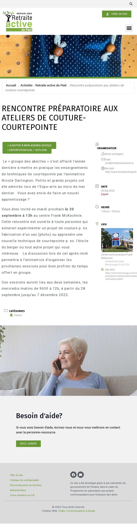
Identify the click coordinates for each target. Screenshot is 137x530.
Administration (18, 490)
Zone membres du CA (22, 495)
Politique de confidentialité (24, 480)
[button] (131, 4)
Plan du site (16, 475)
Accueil (11, 85)
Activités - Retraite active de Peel (43, 85)
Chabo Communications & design (76, 510)
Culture (16, 315)
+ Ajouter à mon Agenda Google (29, 145)
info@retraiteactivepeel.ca (119, 163)
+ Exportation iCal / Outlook (27, 150)
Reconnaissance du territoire (26, 485)
